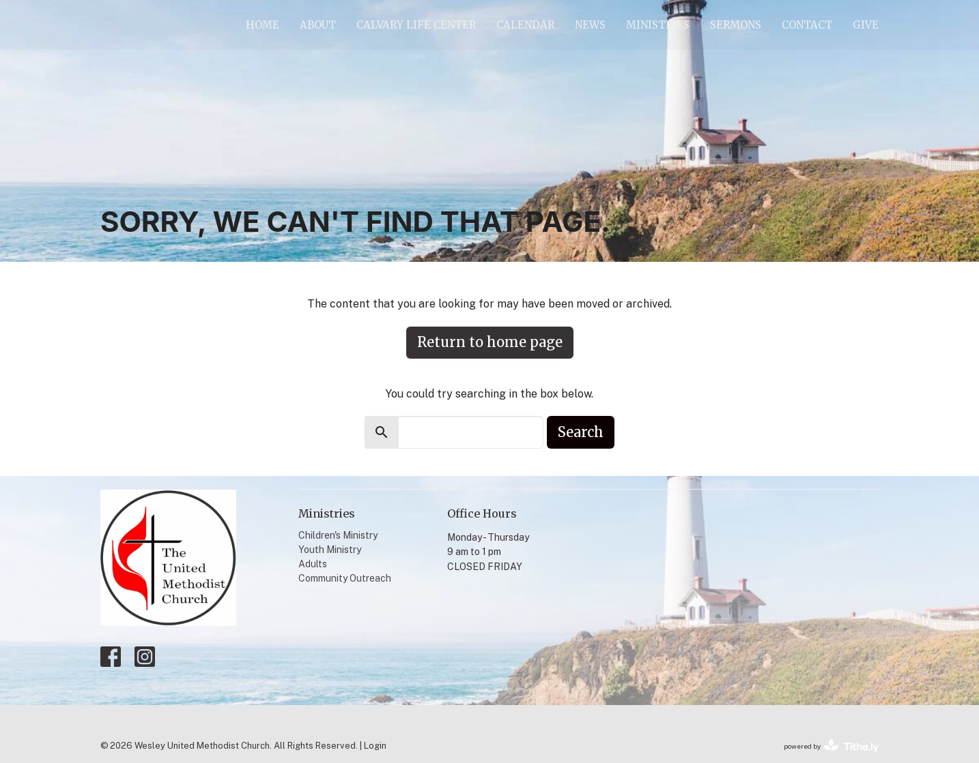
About (318, 24)
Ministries (658, 24)
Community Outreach (344, 578)
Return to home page (490, 341)
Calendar (525, 24)
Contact (807, 24)
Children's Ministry (338, 535)
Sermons (735, 24)
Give (866, 24)
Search (581, 431)
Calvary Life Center (416, 24)
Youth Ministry (329, 549)
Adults (312, 563)
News (590, 24)
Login (375, 745)
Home (262, 24)
